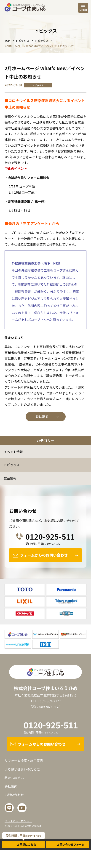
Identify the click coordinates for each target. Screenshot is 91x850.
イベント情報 (13, 451)
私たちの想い (14, 777)
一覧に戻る (40, 416)
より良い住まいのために (22, 769)
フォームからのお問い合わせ (44, 555)
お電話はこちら (26, 844)
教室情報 (10, 478)
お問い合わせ (14, 794)
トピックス (12, 465)
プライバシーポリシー (18, 821)
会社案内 (11, 786)
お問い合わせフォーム (70, 844)
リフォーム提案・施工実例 (24, 760)
